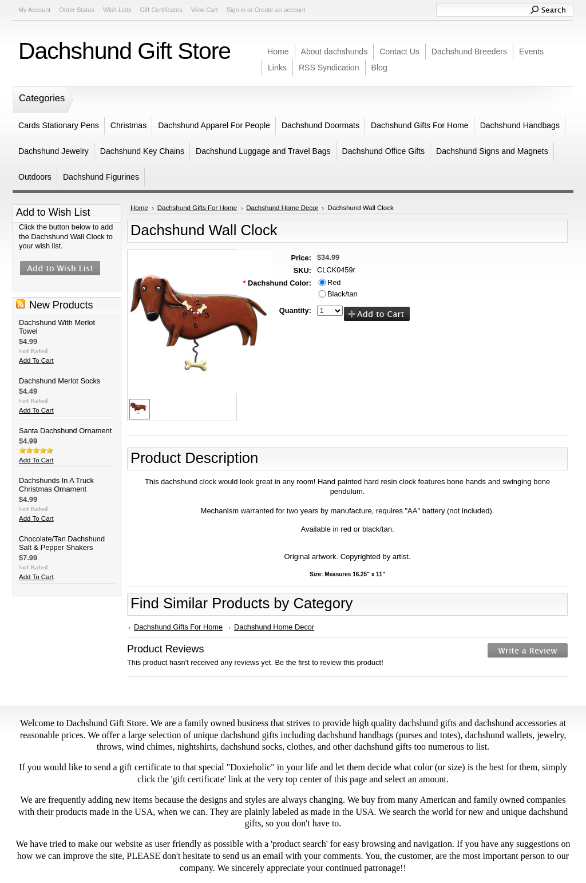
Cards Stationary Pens (58, 125)
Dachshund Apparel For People (214, 125)
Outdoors (35, 176)
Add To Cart (36, 360)
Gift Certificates (161, 9)
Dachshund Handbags (520, 125)
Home (139, 207)
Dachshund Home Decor (282, 207)
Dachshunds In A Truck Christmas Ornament (56, 484)
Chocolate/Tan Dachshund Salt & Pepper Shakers (62, 543)
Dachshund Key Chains (142, 151)
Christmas (128, 125)
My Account (34, 9)
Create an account (280, 9)
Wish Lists (117, 9)
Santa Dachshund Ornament (65, 430)
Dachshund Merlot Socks (59, 381)
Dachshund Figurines (101, 176)
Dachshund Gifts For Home (420, 125)
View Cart (204, 9)
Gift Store (124, 51)
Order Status (76, 9)
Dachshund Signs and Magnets (492, 151)
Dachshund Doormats (320, 125)
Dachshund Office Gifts (383, 151)
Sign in (236, 9)
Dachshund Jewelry (53, 151)
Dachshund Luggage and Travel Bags (263, 151)
